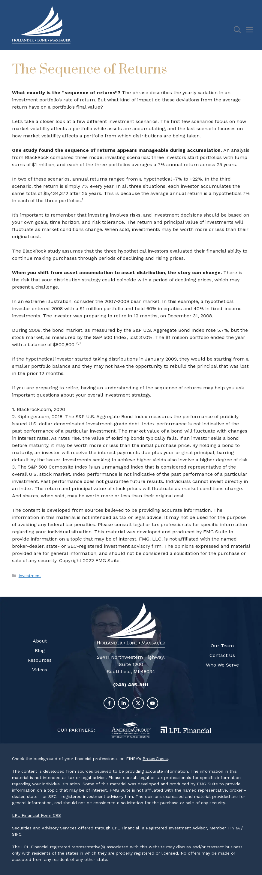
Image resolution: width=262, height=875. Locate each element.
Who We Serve (222, 665)
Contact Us (222, 655)
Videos (39, 670)
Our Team (222, 646)
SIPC (16, 834)
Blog (40, 650)
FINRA (233, 828)
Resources (40, 660)
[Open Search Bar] (239, 30)
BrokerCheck (155, 758)
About (40, 641)
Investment (30, 575)
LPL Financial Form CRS (36, 815)
